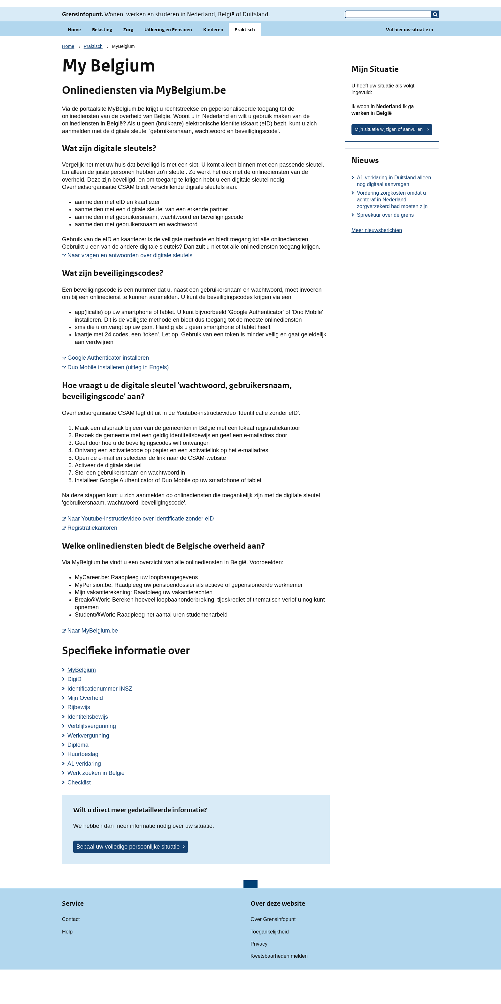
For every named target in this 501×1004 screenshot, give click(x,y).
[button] (435, 49)
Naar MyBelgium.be (172, 664)
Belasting (102, 64)
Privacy (258, 978)
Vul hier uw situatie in (409, 64)
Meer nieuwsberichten (376, 264)
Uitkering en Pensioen (168, 64)
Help (67, 966)
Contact (71, 953)
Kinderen (213, 64)
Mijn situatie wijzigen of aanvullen (389, 163)
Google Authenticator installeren (188, 391)
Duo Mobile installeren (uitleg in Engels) (198, 401)
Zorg (128, 64)
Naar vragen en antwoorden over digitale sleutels (198, 289)
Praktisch (245, 64)
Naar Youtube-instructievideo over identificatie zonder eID (198, 552)
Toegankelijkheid (269, 966)
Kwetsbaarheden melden (279, 990)
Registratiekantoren (172, 562)
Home (74, 64)
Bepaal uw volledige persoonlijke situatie (128, 881)
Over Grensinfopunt (273, 953)
